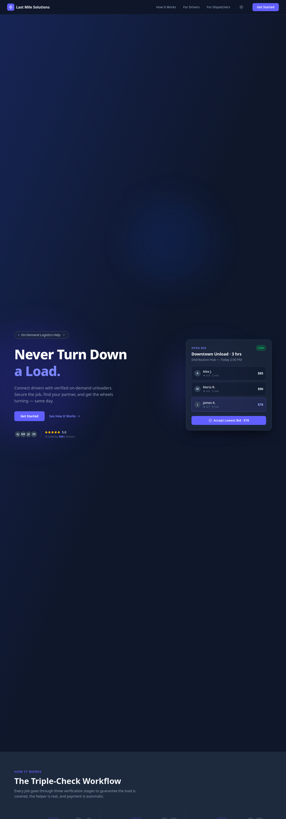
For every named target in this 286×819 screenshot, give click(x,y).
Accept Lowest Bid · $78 (229, 420)
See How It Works (64, 416)
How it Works (166, 7)
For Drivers (191, 7)
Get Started (265, 7)
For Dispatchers (218, 7)
